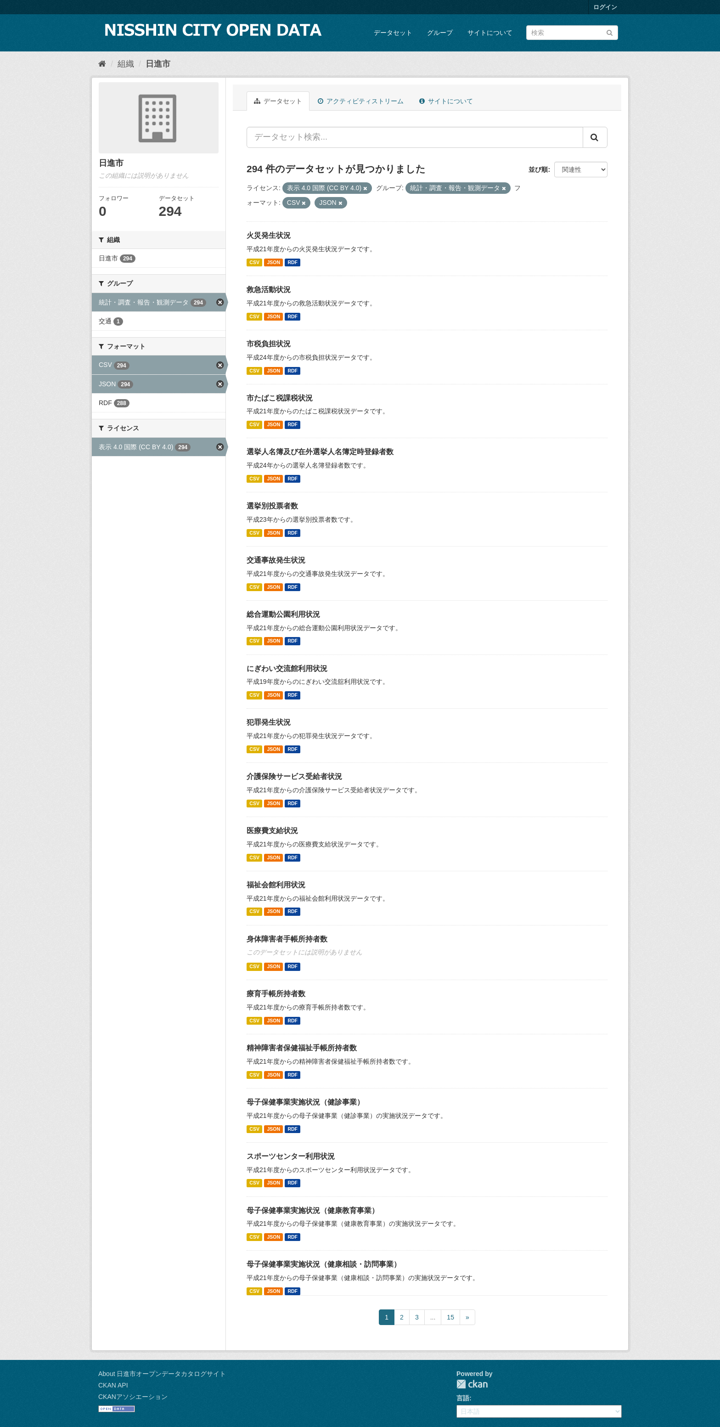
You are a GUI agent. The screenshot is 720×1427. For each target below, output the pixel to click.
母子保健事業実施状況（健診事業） (305, 1102)
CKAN (472, 1384)
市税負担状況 (269, 344)
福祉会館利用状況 (276, 885)
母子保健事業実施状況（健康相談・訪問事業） (324, 1264)
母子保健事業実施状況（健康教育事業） (313, 1210)
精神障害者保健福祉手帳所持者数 (302, 1048)
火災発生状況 (269, 235)
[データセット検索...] (415, 137)
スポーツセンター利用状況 (291, 1156)
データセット (393, 32)
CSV (254, 262)
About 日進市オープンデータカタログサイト (162, 1373)
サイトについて (489, 32)
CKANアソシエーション (133, 1396)
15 (450, 1317)
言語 (462, 1398)
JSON (273, 262)
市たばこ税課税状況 (280, 398)
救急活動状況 (269, 289)
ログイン (605, 7)
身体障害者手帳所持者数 (287, 939)
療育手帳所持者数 (276, 994)
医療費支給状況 (272, 831)
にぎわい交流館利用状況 (287, 668)
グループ (440, 32)
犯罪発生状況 (269, 722)
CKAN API (113, 1385)
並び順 (538, 169)
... (433, 1317)
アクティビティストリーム (361, 101)
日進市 (158, 63)
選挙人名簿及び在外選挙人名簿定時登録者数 (320, 452)
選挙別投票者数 (272, 506)
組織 (126, 63)
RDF (292, 262)
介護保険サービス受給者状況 (294, 776)
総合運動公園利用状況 (283, 614)
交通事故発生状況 (276, 560)
